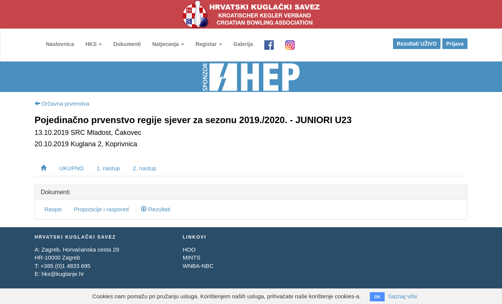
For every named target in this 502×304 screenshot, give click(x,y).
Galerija (243, 44)
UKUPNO (71, 168)
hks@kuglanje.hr (62, 274)
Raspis (53, 209)
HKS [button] (93, 44)
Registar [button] (209, 44)
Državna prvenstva (62, 103)
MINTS (191, 257)
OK (377, 296)
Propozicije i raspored (101, 209)
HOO (189, 249)
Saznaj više (402, 296)
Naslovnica (60, 44)
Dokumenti (126, 44)
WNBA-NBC (198, 266)
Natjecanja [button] (168, 44)
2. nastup (144, 168)
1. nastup (108, 168)
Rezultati (155, 209)
